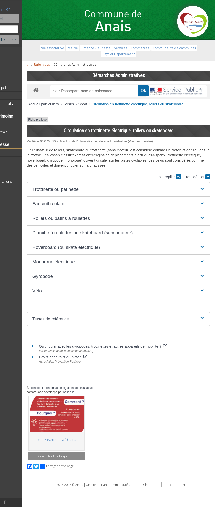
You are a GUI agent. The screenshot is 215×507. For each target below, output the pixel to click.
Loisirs (101, 115)
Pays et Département (134, 54)
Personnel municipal (20, 87)
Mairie (89, 48)
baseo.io (100, 413)
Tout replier (169, 198)
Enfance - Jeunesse (111, 48)
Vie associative (68, 48)
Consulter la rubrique (82, 476)
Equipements (14, 95)
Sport (115, 115)
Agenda (10, 72)
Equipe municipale (18, 79)
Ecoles (9, 160)
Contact (26, 18)
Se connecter (191, 504)
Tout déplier (197, 198)
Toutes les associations (23, 181)
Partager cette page (89, 486)
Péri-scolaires (15, 152)
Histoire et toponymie (21, 132)
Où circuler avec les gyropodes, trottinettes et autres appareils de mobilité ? (134, 368)
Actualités (12, 64)
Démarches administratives (26, 103)
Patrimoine (13, 124)
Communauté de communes (190, 48)
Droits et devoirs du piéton (94, 379)
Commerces (156, 48)
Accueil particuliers (76, 115)
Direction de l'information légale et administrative (92, 409)
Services (136, 48)
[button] (134, 211)
